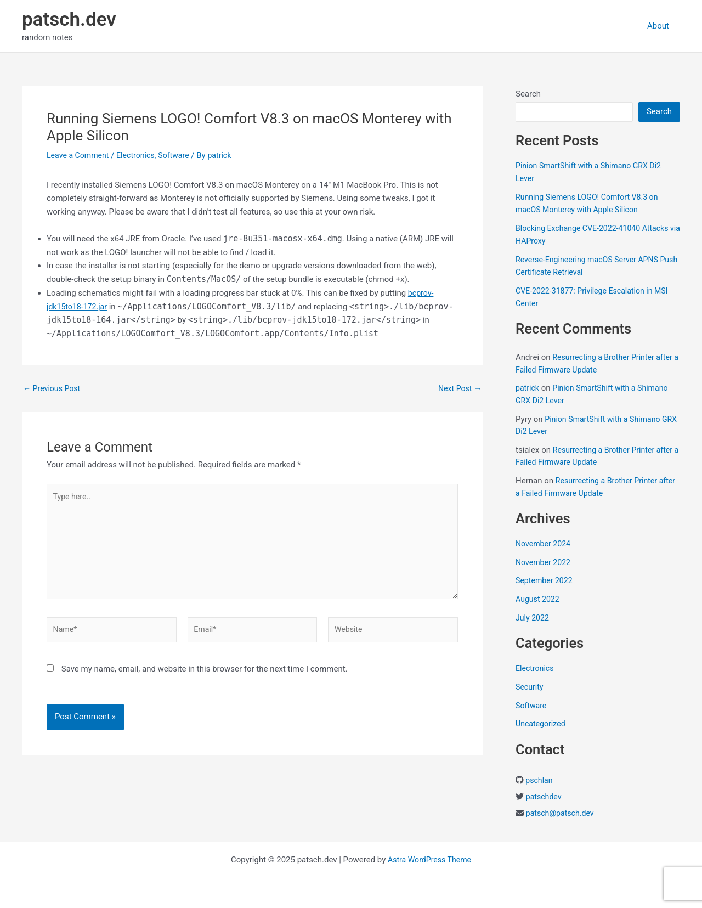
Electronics (140, 155)
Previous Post (53, 389)
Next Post (458, 389)
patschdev (545, 797)
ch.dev (586, 813)
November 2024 (545, 544)
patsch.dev (69, 19)
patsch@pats (550, 813)
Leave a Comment (80, 155)
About (661, 26)
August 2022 (539, 599)
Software (181, 155)
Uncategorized (542, 724)
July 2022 (533, 618)
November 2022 (545, 562)
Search (528, 94)
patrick (528, 388)
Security (530, 687)
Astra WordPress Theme (429, 860)
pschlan (539, 780)
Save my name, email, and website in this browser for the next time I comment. (204, 678)
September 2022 (546, 580)
